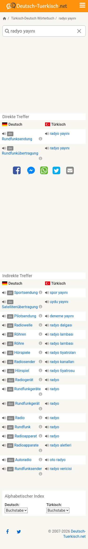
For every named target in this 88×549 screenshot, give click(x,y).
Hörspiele (22, 352)
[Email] (70, 171)
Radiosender (24, 362)
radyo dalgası (61, 325)
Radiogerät (24, 380)
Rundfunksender (28, 468)
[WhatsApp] (44, 170)
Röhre (19, 343)
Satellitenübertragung (20, 307)
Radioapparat (26, 436)
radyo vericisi (61, 468)
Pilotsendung (25, 316)
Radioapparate (26, 445)
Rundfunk (23, 427)
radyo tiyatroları (63, 352)
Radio (20, 418)
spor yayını (59, 292)
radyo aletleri (60, 445)
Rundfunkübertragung (20, 153)
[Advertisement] (44, 77)
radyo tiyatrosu (62, 370)
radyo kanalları (62, 362)
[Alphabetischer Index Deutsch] (16, 510)
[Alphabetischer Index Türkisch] (57, 510)
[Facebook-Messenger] (31, 171)
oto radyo (58, 460)
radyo (54, 380)
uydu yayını (59, 301)
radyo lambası (61, 334)
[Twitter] (57, 171)
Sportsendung (26, 292)
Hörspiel (22, 370)
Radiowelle (23, 325)
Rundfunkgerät (27, 403)
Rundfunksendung (17, 139)
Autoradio (23, 460)
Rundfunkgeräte (27, 389)
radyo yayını (60, 133)
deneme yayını (62, 316)
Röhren (20, 334)
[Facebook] (17, 171)
